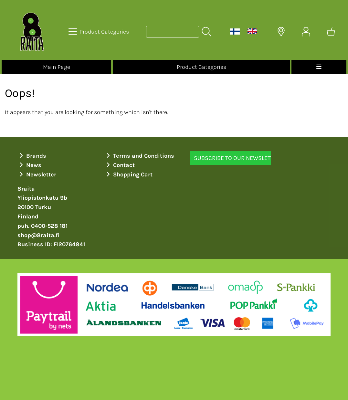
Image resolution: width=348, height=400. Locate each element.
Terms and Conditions (139, 155)
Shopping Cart (128, 174)
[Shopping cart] (331, 31)
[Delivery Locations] (281, 31)
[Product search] (172, 31)
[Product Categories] (99, 31)
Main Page (56, 66)
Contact (119, 165)
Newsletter (37, 174)
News (29, 165)
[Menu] (318, 67)
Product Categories (201, 66)
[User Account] (306, 31)
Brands (32, 155)
